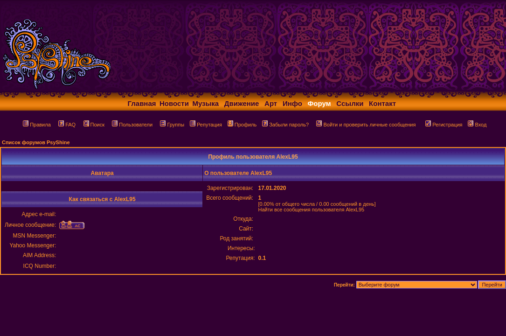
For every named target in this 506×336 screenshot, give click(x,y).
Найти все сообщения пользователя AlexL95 (311, 209)
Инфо (292, 103)
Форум (319, 103)
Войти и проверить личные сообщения (366, 124)
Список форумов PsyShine (36, 142)
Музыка (205, 103)
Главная (142, 103)
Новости (174, 103)
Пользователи (132, 124)
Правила (37, 124)
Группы (172, 124)
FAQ (67, 124)
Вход (477, 124)
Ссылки (349, 103)
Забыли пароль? (285, 124)
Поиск (93, 124)
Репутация (206, 124)
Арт (270, 103)
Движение (241, 103)
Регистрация (443, 124)
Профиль (242, 124)
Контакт (382, 103)
